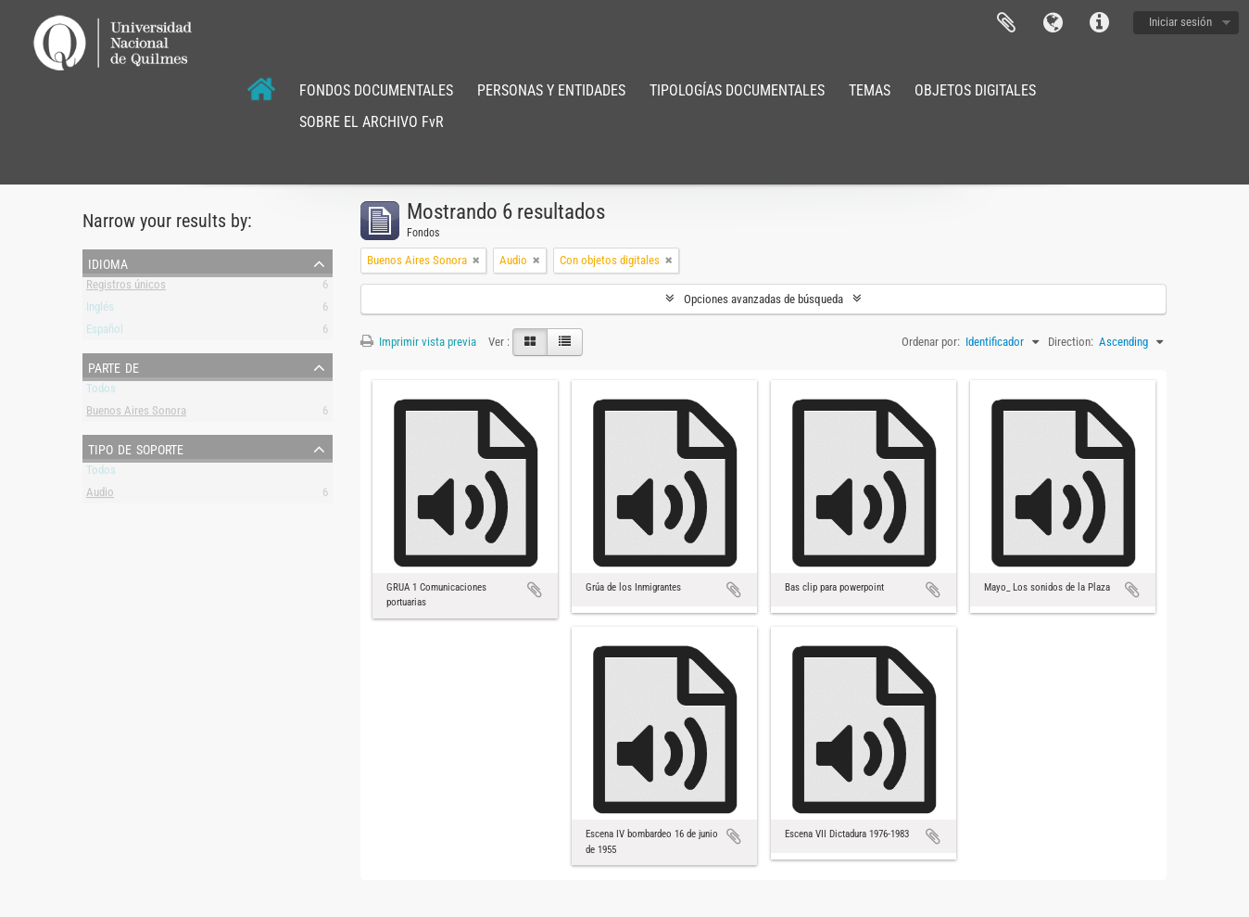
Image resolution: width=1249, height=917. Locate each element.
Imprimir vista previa (418, 342)
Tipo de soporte (135, 448)
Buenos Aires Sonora (136, 414)
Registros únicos (126, 288)
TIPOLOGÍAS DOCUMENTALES (737, 90)
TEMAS (869, 90)
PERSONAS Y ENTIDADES (551, 90)
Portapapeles (1006, 23)
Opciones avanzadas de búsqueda (763, 299)
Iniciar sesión (1180, 22)
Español (104, 332)
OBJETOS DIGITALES (975, 90)
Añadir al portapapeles (534, 589)
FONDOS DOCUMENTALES (376, 90)
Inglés (100, 310)
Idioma (1052, 23)
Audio (100, 496)
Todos (101, 392)
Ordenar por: (931, 342)
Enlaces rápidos (1099, 23)
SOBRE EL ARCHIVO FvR (371, 122)
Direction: (1070, 342)
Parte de (113, 366)
